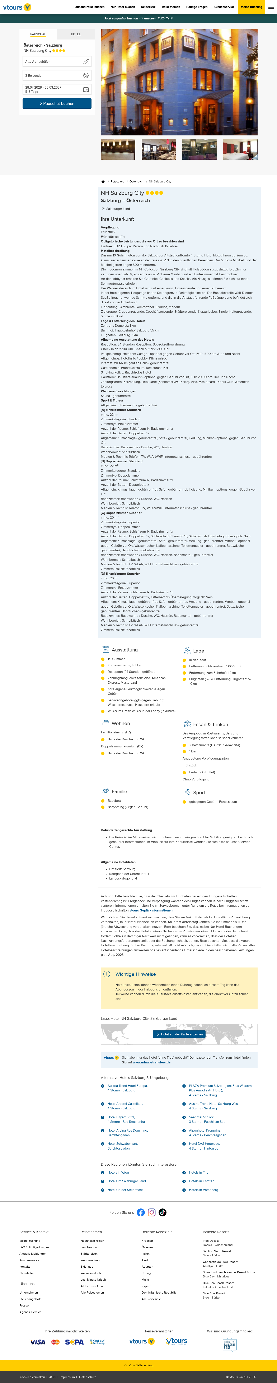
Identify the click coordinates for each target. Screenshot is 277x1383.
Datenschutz (87, 1377)
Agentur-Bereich (30, 1312)
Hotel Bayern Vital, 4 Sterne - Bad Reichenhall (127, 1120)
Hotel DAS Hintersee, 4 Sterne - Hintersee (204, 1146)
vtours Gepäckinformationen (151, 910)
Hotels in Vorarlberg (203, 1190)
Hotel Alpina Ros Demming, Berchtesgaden (128, 1133)
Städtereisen (89, 1253)
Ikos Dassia (230, 1243)
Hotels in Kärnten (201, 1181)
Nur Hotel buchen (123, 7)
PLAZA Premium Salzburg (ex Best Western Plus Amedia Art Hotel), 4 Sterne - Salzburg (220, 1090)
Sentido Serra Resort (230, 1254)
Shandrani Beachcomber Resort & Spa (230, 1275)
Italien (146, 1253)
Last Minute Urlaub (93, 1279)
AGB (52, 1377)
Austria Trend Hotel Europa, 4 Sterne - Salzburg (128, 1088)
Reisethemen (171, 7)
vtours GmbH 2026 (243, 1377)
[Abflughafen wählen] (57, 61)
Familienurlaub (90, 1247)
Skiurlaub (87, 1266)
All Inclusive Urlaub (93, 1286)
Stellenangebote (30, 1299)
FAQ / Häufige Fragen (34, 1247)
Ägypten (147, 1266)
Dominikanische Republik (159, 1292)
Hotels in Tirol (199, 1172)
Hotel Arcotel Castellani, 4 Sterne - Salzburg (125, 1106)
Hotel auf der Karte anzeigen (179, 1034)
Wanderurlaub (90, 1260)
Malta (145, 1279)
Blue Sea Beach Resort (230, 1285)
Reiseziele (148, 7)
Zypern (146, 1286)
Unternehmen (28, 1292)
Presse (24, 1305)
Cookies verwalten (32, 1377)
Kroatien (147, 1240)
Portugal (147, 1273)
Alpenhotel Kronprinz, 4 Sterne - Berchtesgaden (207, 1133)
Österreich (148, 1247)
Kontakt (24, 1266)
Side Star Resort (230, 1296)
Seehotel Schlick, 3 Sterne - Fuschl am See (207, 1120)
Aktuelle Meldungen (32, 1253)
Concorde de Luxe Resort (230, 1264)
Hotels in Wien (118, 1172)
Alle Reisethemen (92, 1292)
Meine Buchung (251, 7)
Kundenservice (224, 7)
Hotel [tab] (76, 34)
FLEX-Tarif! (165, 18)
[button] (57, 75)
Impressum (67, 1377)
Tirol (145, 1260)
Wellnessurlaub (91, 1273)
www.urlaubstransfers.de (151, 1062)
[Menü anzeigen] (271, 7)
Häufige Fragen (196, 7)
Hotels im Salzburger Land (127, 1181)
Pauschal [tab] (38, 34)
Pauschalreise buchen (89, 7)
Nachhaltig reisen (92, 1240)
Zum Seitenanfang (139, 1365)
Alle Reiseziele (151, 1299)
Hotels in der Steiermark (125, 1190)
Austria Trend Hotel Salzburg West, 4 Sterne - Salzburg (214, 1106)
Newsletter (26, 1273)
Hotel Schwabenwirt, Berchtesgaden (123, 1146)
